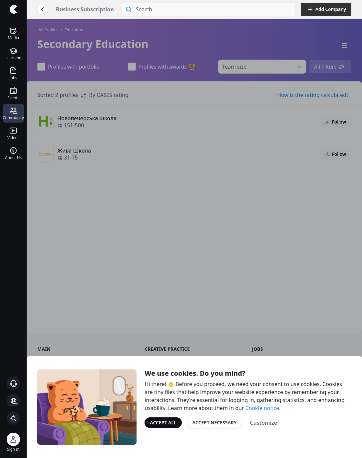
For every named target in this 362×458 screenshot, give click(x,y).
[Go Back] (42, 9)
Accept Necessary (214, 422)
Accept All (163, 422)
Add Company (326, 9)
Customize (263, 422)
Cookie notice (262, 408)
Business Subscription (85, 9)
